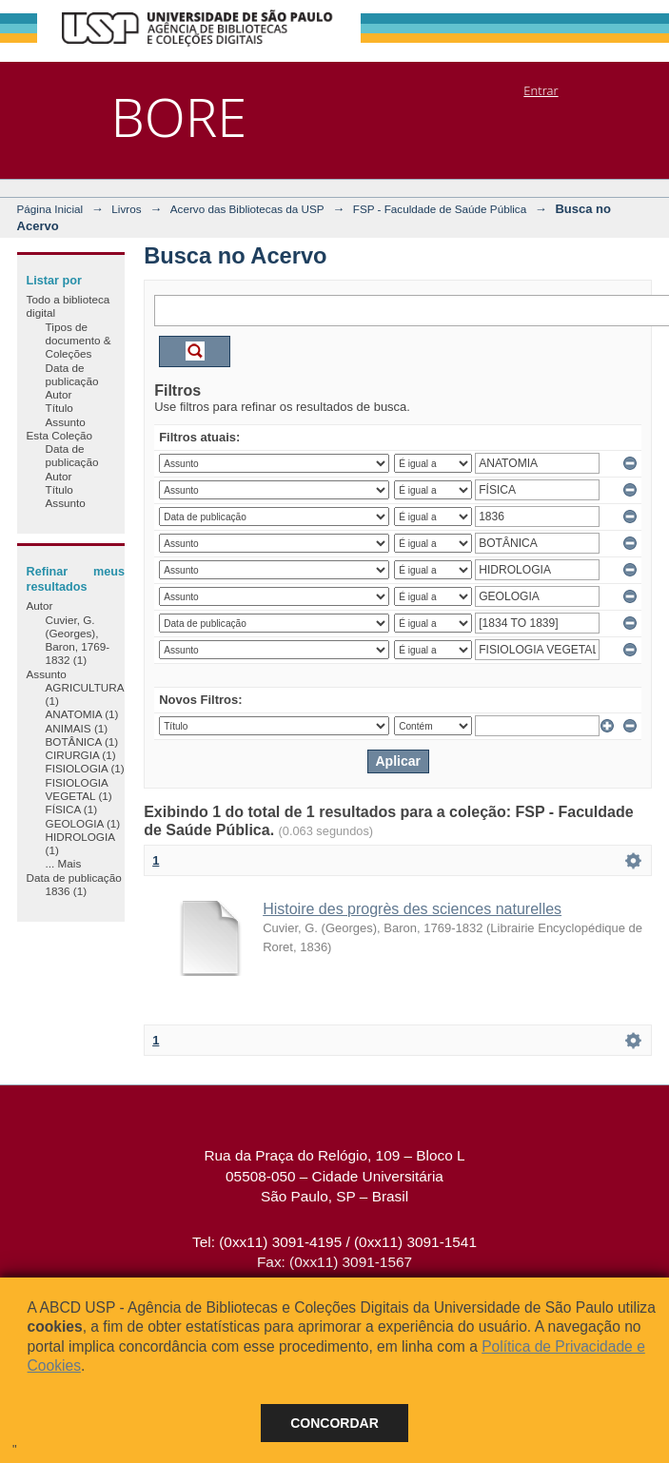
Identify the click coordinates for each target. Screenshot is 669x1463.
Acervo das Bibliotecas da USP (247, 209)
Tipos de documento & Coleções (78, 341)
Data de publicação (72, 374)
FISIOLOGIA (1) (85, 768)
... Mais (64, 863)
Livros (126, 209)
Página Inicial (50, 209)
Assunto (66, 422)
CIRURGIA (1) (81, 755)
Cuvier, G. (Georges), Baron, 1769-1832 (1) (78, 640)
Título (59, 407)
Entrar (540, 90)
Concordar (334, 1423)
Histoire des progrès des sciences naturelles (412, 909)
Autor (59, 394)
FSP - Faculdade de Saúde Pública (439, 209)
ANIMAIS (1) (77, 728)
